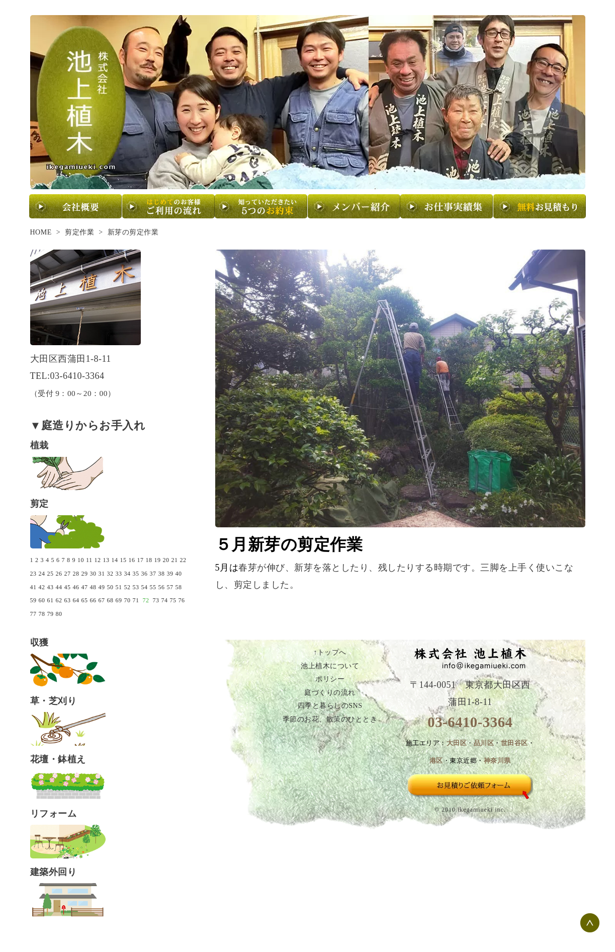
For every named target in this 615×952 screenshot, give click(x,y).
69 (119, 600)
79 (50, 613)
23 (33, 573)
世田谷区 (514, 743)
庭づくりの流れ (330, 692)
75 (173, 600)
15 (123, 560)
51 (119, 587)
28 (76, 573)
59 (33, 600)
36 (144, 573)
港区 (436, 760)
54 (144, 587)
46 (76, 587)
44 (59, 587)
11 (89, 560)
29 (84, 573)
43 (50, 587)
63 (67, 600)
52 (127, 587)
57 (170, 587)
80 (59, 613)
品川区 (484, 743)
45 (67, 587)
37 (153, 573)
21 (174, 560)
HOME (41, 232)
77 (33, 613)
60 (42, 600)
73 (156, 600)
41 (33, 587)
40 (178, 573)
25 (50, 573)
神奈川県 (497, 760)
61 (50, 600)
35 (136, 573)
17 (140, 560)
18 (149, 560)
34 (127, 573)
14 (115, 560)
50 (110, 587)
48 (93, 587)
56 (161, 587)
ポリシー (329, 679)
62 (59, 600)
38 (161, 573)
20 (166, 560)
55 (153, 587)
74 (164, 600)
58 (178, 587)
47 (84, 587)
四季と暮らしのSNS (330, 705)
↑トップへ (329, 652)
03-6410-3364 (469, 722)
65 (84, 600)
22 (183, 560)
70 (127, 600)
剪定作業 (79, 232)
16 (132, 560)
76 (182, 600)
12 (98, 560)
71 (136, 600)
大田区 (457, 743)
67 (102, 600)
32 (110, 573)
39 (170, 573)
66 (93, 600)
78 (42, 613)
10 (80, 560)
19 (157, 560)
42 (42, 587)
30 (93, 573)
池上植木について (330, 666)
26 (59, 573)
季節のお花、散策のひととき (330, 719)
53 (136, 587)
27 (67, 573)
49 (102, 587)
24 (42, 573)
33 (119, 573)
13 (106, 560)
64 (76, 600)
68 (110, 600)
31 (102, 573)
